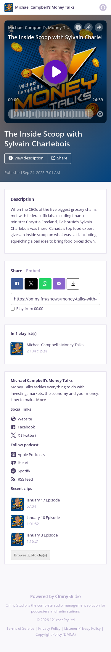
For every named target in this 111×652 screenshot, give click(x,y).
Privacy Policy (49, 628)
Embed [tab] (33, 270)
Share (59, 158)
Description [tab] (22, 199)
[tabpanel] (55, 225)
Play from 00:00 (27, 309)
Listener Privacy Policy (82, 628)
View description (26, 158)
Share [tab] (16, 270)
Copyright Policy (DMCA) (56, 634)
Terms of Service (20, 628)
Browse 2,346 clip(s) (30, 555)
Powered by (55, 596)
